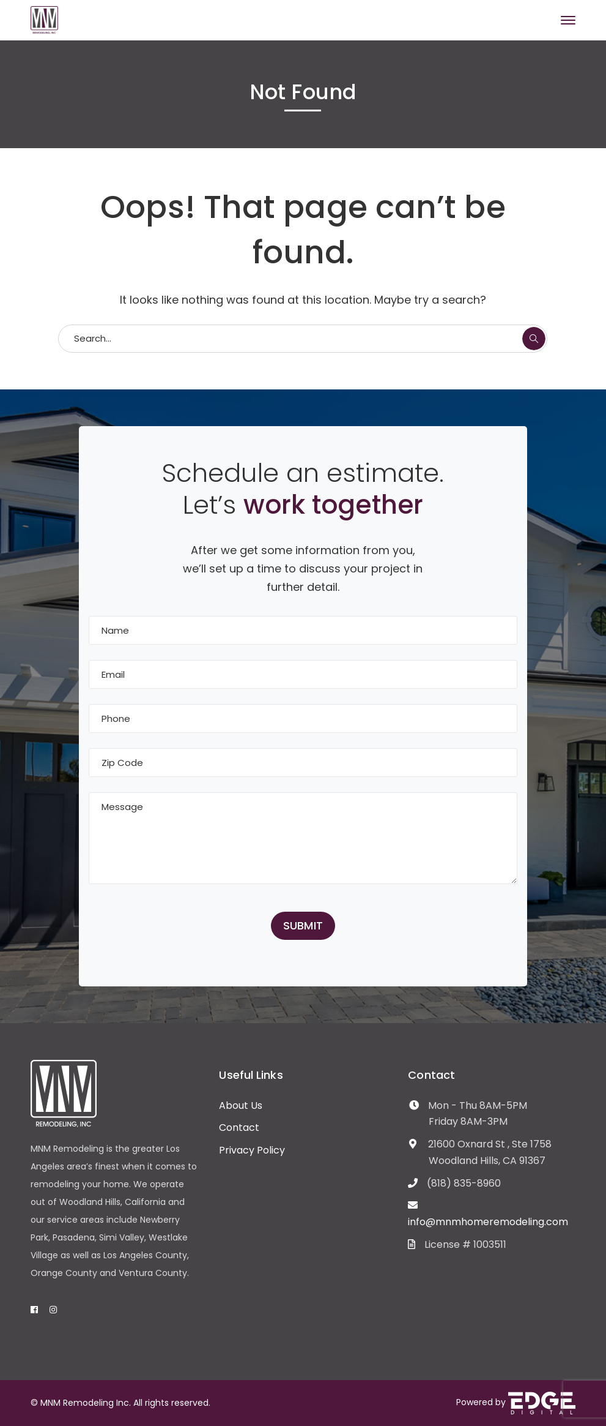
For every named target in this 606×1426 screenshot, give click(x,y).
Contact (239, 1127)
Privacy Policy (252, 1150)
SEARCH (533, 338)
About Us (240, 1105)
